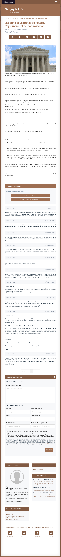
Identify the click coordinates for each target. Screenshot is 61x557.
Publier (49, 450)
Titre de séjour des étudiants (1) (16, 516)
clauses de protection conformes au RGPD (40, 443)
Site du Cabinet (38, 469)
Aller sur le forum (37, 195)
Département (35, 416)
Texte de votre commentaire (13, 385)
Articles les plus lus (12, 519)
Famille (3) (10, 514)
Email (8, 416)
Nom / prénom (36, 408)
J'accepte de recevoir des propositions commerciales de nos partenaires (28, 431)
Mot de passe (10, 423)
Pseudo (8, 408)
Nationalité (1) (11, 518)
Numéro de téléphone (39, 423)
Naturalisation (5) (12, 513)
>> (38, 371)
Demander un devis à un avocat (35, 199)
